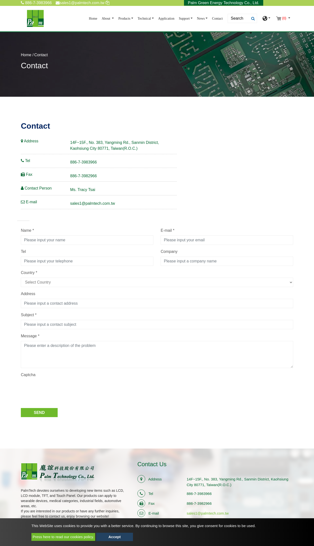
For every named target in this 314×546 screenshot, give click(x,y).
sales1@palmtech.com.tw (92, 203)
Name (27, 230)
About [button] (106, 18)
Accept (114, 537)
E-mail (167, 230)
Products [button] (124, 18)
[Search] (242, 18)
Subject (29, 315)
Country (29, 273)
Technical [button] (144, 18)
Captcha (28, 375)
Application (166, 18)
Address (28, 294)
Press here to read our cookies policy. (63, 537)
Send (39, 412)
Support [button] (184, 18)
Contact (217, 18)
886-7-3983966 (36, 3)
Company (169, 251)
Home (94, 18)
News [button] (201, 18)
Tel (23, 251)
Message (30, 336)
